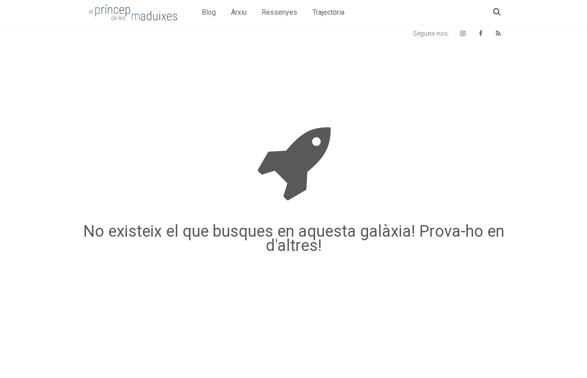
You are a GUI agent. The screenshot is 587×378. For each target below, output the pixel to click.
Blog (209, 12)
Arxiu (239, 12)
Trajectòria (328, 12)
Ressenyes (279, 12)
